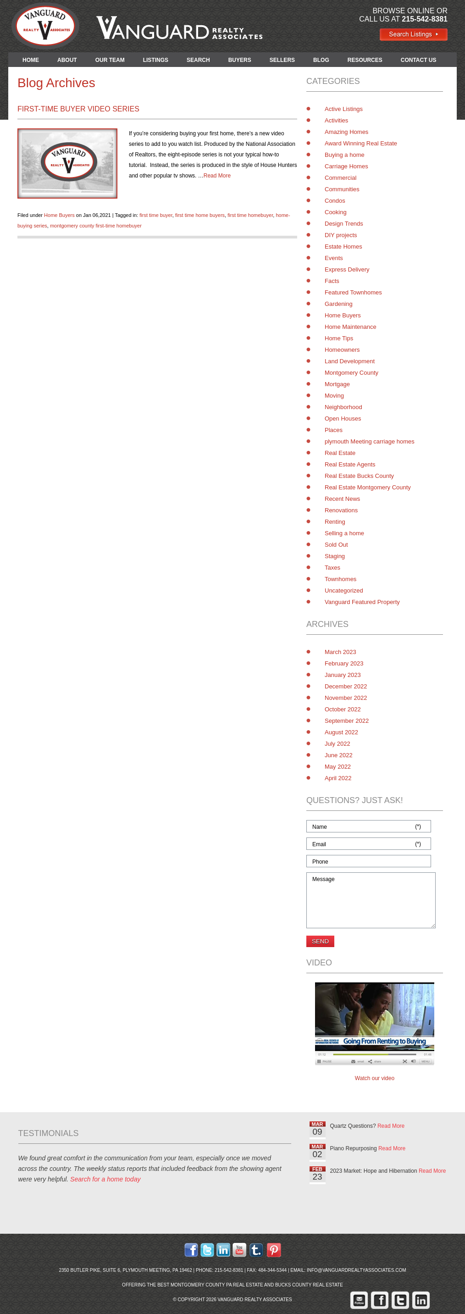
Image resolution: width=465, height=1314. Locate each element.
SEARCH (198, 60)
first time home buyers (200, 215)
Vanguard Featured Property (362, 602)
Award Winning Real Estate (361, 143)
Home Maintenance (350, 326)
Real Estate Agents (350, 464)
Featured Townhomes (353, 292)
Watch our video (374, 1078)
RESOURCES (365, 60)
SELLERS (282, 60)
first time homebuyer (250, 215)
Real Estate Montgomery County (368, 487)
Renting (335, 521)
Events (334, 258)
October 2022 (343, 709)
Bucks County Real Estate (309, 1284)
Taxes (332, 567)
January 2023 (343, 674)
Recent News (342, 498)
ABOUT (67, 60)
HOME (30, 60)
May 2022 (338, 766)
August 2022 (341, 732)
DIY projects (341, 235)
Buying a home (345, 154)
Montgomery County (351, 372)
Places (334, 430)
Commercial (340, 177)
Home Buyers (59, 215)
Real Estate (340, 452)
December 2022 (346, 686)
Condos (335, 200)
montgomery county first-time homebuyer (96, 225)
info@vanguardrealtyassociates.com (356, 1270)
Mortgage (337, 384)
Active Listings (344, 108)
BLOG (321, 60)
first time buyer (155, 215)
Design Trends (344, 223)
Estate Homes (343, 246)
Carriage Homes (346, 166)
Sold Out (336, 544)
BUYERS (239, 60)
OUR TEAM (110, 60)
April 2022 (338, 778)
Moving (334, 395)
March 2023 (340, 652)
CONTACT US (419, 60)
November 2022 (346, 697)
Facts (332, 280)
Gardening (339, 303)
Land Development (350, 361)
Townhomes (340, 579)
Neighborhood (343, 407)
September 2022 (347, 720)
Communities (342, 189)
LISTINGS (155, 60)
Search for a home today (105, 1179)
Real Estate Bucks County (359, 475)
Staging (335, 556)
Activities (336, 120)
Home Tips (339, 338)
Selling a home (344, 533)
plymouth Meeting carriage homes (370, 441)
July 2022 (337, 743)
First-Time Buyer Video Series (78, 109)
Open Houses (343, 418)
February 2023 (344, 663)
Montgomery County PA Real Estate (217, 1284)
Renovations (341, 510)
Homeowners (342, 349)
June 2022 (339, 755)
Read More (217, 175)
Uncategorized (344, 590)
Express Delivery (347, 269)
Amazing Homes (346, 131)
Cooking (336, 212)
